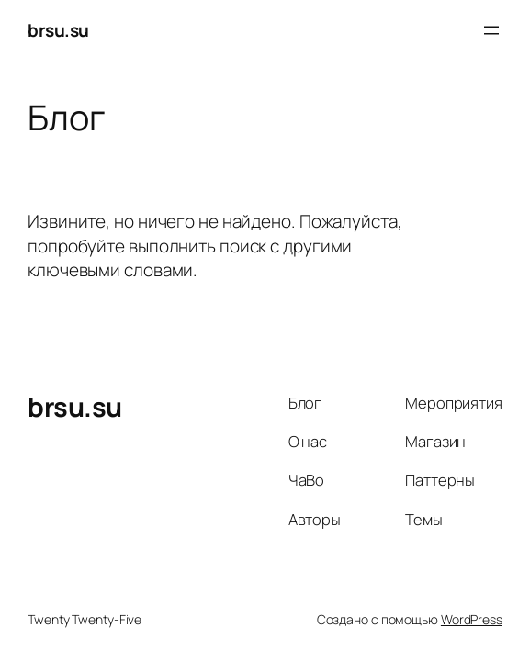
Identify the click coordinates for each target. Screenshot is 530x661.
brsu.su (58, 30)
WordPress (471, 619)
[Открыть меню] (491, 30)
